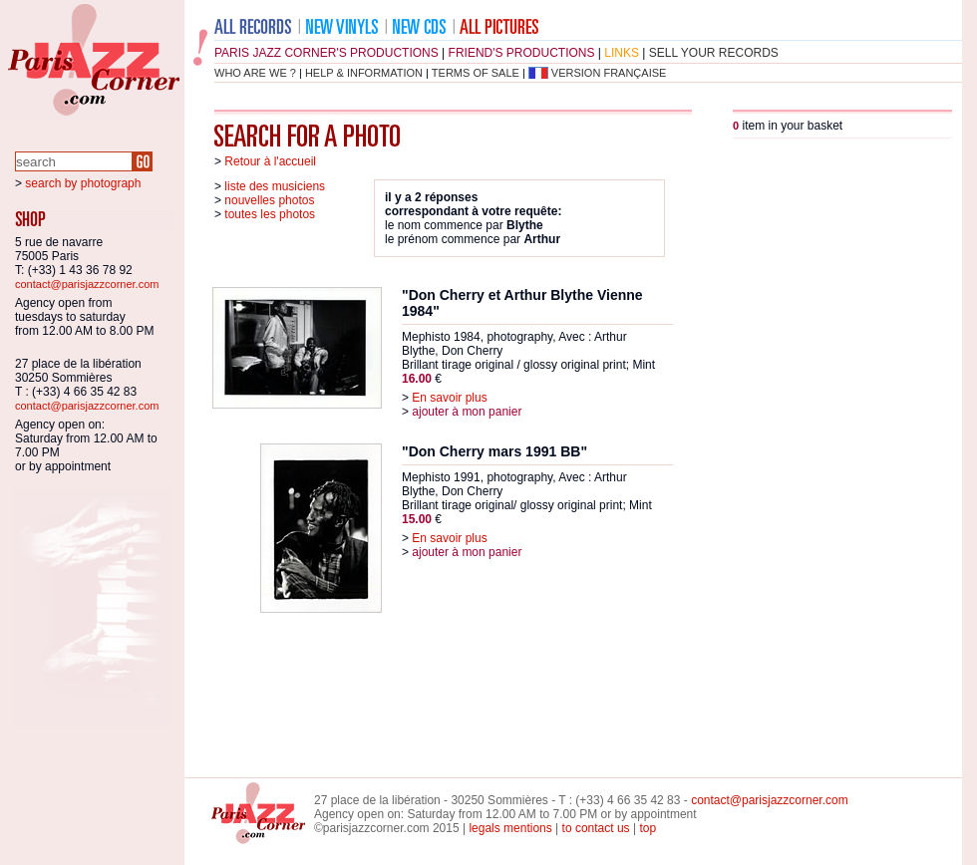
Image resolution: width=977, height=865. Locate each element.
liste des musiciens (274, 186)
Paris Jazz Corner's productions (326, 53)
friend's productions (522, 53)
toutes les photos (269, 214)
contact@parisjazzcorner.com (87, 284)
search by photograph (83, 183)
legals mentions (510, 828)
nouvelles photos (269, 200)
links (621, 53)
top (647, 828)
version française (609, 73)
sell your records (714, 53)
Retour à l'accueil (270, 161)
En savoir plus (449, 398)
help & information (364, 73)
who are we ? (255, 73)
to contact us (596, 828)
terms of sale (475, 73)
